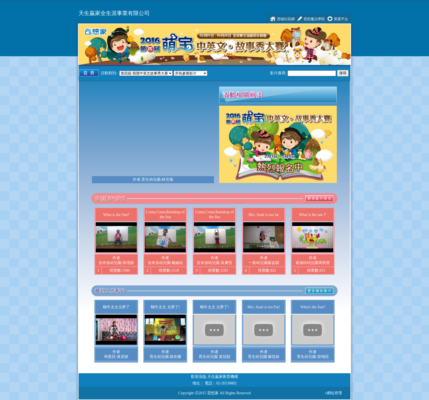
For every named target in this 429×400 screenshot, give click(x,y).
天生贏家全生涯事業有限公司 (114, 13)
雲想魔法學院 (314, 19)
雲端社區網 (286, 19)
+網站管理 (333, 393)
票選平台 (341, 19)
